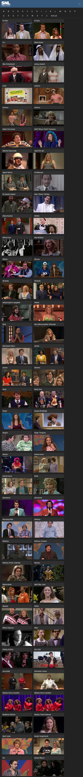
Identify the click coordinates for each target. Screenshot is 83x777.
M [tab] (60, 11)
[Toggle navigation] (79, 3)
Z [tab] (46, 16)
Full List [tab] (54, 16)
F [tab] (27, 11)
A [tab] (3, 11)
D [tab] (18, 11)
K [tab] (50, 11)
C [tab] (13, 11)
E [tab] (22, 11)
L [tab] (55, 11)
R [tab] (8, 16)
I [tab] (41, 11)
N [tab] (65, 11)
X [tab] (37, 16)
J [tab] (45, 11)
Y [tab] (42, 16)
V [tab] (27, 16)
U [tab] (22, 16)
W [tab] (32, 16)
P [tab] (75, 11)
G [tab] (32, 11)
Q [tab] (3, 16)
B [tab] (8, 11)
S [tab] (13, 16)
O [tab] (70, 11)
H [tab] (37, 11)
